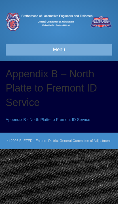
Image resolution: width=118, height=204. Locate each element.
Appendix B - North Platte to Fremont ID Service (48, 119)
